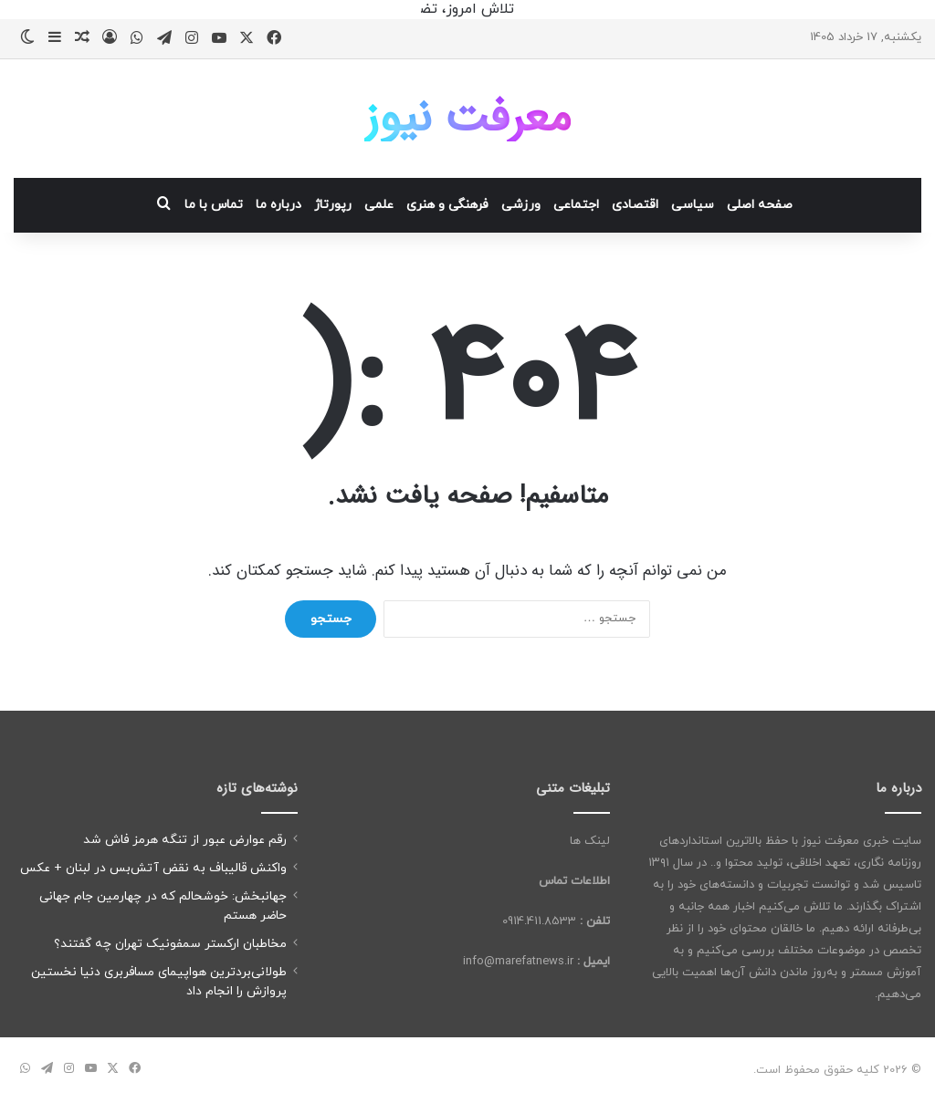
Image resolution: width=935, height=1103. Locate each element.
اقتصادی (635, 204)
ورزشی (521, 204)
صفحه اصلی (760, 204)
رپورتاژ (333, 204)
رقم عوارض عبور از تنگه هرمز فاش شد (185, 839)
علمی (379, 204)
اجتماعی (576, 204)
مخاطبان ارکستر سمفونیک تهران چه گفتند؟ (170, 943)
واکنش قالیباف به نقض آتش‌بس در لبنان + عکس (153, 868)
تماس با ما (213, 204)
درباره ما (278, 204)
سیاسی (692, 204)
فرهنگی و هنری (447, 204)
